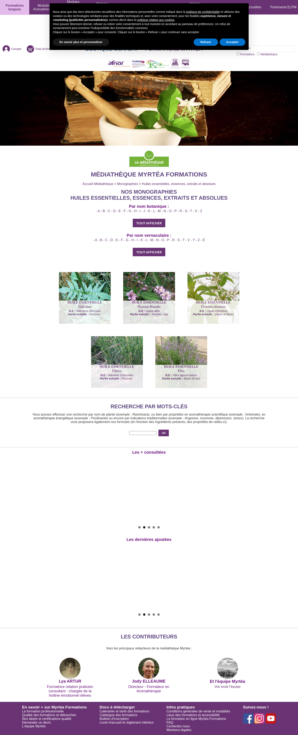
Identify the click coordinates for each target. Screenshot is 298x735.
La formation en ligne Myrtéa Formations (196, 718)
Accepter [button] (232, 42)
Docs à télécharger (117, 707)
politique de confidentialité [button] (203, 11)
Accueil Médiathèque (97, 184)
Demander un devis (36, 722)
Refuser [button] (205, 42)
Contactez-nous (178, 726)
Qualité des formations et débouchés (49, 715)
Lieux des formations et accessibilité (193, 715)
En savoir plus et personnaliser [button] (81, 42)
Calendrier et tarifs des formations (124, 711)
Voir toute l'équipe (227, 686)
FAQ (170, 722)
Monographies (127, 184)
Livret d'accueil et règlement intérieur (127, 722)
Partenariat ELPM (283, 7)
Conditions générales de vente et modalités (198, 711)
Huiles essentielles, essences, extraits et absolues (179, 184)
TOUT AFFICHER (149, 223)
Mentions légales (179, 730)
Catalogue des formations (118, 715)
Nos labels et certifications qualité (46, 718)
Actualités (254, 7)
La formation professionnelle (43, 711)
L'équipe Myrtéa (33, 726)
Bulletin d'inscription (114, 718)
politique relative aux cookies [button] (155, 20)
